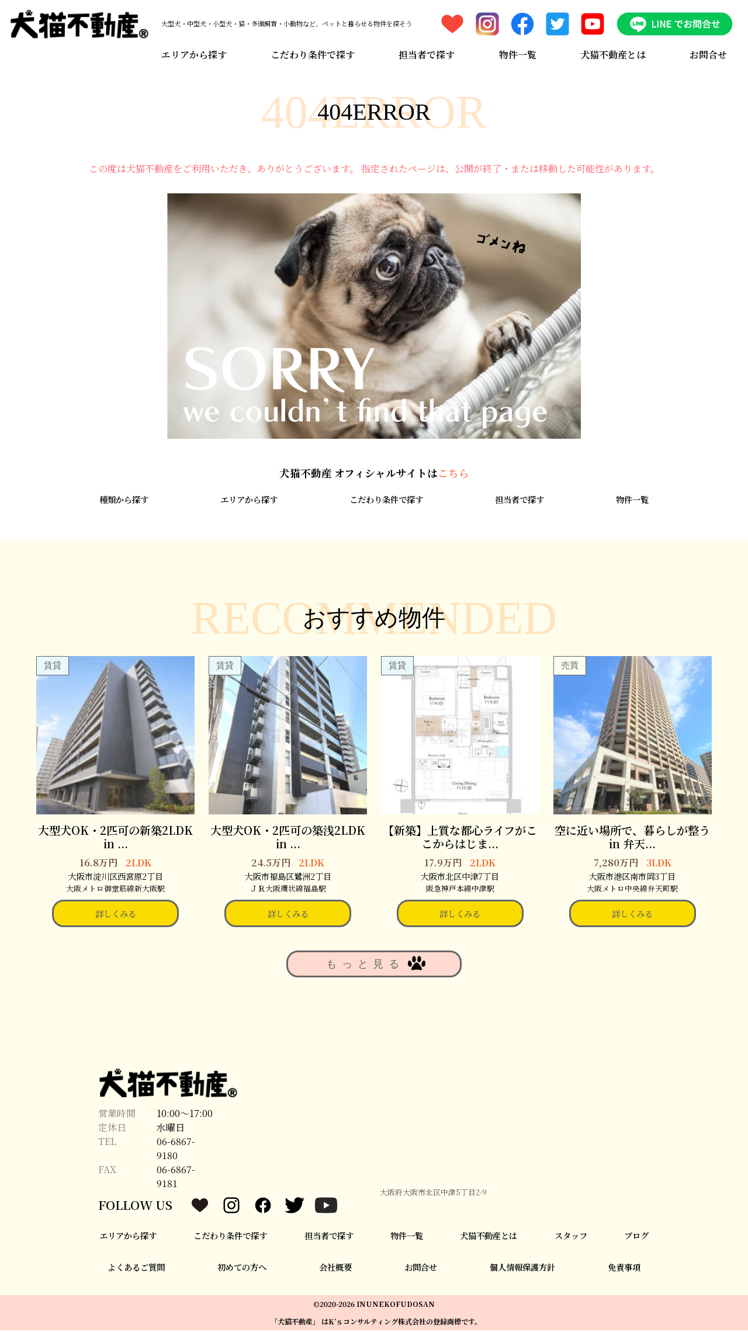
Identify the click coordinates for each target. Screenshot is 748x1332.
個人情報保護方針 (522, 1268)
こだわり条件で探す (313, 54)
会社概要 (335, 1268)
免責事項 (624, 1268)
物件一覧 (517, 54)
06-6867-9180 (176, 1150)
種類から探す (123, 501)
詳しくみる (115, 915)
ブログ (636, 1237)
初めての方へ (241, 1268)
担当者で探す (427, 54)
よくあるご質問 (136, 1268)
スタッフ (571, 1237)
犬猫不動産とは (613, 54)
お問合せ (709, 54)
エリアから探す (193, 54)
